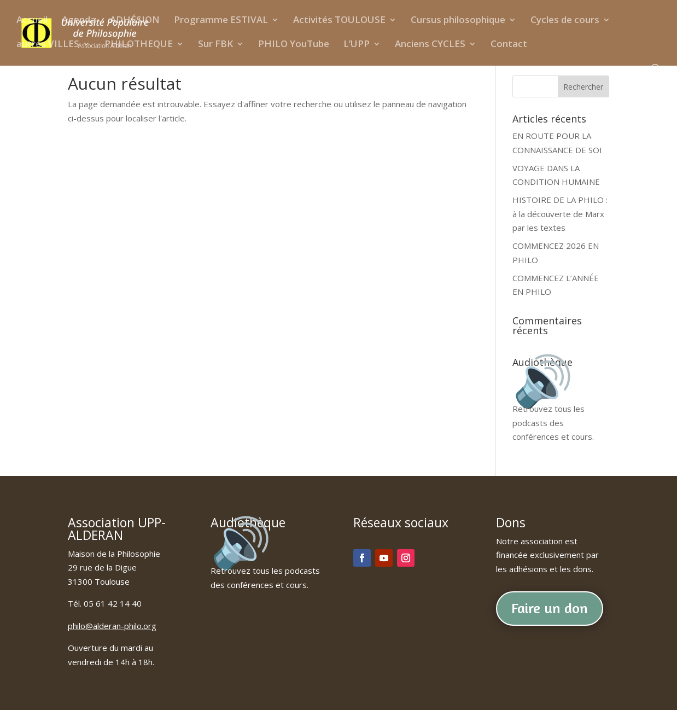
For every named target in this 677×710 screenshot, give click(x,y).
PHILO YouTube (293, 45)
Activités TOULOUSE (339, 21)
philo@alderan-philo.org (112, 625)
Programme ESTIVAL (221, 21)
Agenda (79, 21)
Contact (509, 45)
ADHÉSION (135, 21)
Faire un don (549, 608)
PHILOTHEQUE (138, 45)
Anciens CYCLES (430, 45)
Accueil (32, 21)
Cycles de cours (564, 21)
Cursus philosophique (458, 21)
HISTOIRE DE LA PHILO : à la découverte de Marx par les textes (560, 213)
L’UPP (356, 45)
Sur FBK (215, 45)
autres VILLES (47, 45)
